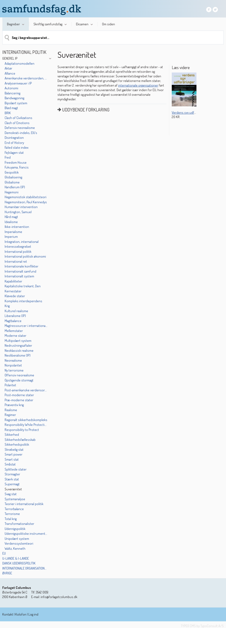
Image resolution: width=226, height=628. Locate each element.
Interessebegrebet (18, 246)
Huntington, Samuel (18, 212)
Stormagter (12, 474)
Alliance (10, 73)
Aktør (8, 68)
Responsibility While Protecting (26, 424)
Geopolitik (12, 172)
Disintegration (14, 137)
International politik (18, 251)
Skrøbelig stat (14, 449)
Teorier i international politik (24, 504)
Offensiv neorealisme (19, 375)
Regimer (10, 415)
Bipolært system (16, 103)
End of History (14, 142)
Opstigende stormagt (19, 380)
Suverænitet (13, 489)
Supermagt (12, 484)
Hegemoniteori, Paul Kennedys (26, 202)
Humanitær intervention (21, 207)
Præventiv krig (14, 405)
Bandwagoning (14, 98)
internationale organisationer (138, 85)
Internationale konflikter (21, 266)
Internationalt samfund (20, 271)
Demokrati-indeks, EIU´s (21, 133)
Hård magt (11, 217)
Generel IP (9, 58)
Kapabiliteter (13, 281)
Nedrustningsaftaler (18, 345)
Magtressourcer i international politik (26, 325)
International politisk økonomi (25, 256)
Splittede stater (16, 469)
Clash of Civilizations (18, 118)
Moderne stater (15, 335)
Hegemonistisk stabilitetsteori (25, 197)
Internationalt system (19, 276)
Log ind (33, 614)
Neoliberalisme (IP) (17, 355)
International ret (16, 261)
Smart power (13, 454)
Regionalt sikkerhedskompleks (26, 420)
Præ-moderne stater (19, 400)
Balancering (12, 93)
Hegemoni (11, 192)
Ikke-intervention (17, 226)
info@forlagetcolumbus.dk (59, 597)
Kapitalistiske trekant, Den (23, 286)
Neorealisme (13, 360)
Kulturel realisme (16, 311)
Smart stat (12, 459)
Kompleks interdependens (23, 301)
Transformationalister (19, 523)
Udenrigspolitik (15, 528)
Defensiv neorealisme (20, 127)
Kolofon (20, 614)
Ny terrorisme (14, 370)
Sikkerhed (12, 434)
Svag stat (11, 494)
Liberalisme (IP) (15, 316)
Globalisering (13, 177)
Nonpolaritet (13, 365)
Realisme (11, 410)
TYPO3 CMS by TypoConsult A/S (202, 626)
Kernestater (13, 291)
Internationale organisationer (24, 568)
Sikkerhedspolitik (17, 444)
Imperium (11, 236)
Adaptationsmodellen (19, 63)
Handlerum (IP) (15, 187)
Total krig (11, 519)
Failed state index (16, 147)
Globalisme (12, 182)
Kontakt (7, 614)
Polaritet (10, 385)
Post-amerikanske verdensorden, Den (26, 390)
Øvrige (7, 573)
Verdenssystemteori (19, 543)
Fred (8, 157)
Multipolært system (18, 340)
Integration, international (22, 241)
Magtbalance (13, 321)
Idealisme (11, 222)
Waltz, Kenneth (15, 548)
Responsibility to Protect (22, 429)
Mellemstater (14, 331)
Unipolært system (17, 538)
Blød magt (11, 108)
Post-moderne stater (19, 395)
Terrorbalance (14, 509)
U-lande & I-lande (15, 558)
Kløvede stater (15, 296)
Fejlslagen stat (14, 152)
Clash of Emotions (17, 123)
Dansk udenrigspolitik (19, 563)
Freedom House (16, 162)
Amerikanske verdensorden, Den (26, 78)
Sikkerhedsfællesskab (20, 439)
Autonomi (11, 88)
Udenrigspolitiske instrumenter (26, 533)
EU (4, 553)
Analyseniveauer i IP (18, 83)
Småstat (10, 464)
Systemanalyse (15, 499)
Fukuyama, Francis (17, 167)
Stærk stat (12, 479)
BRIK (8, 113)
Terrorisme (12, 514)
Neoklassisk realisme (19, 350)
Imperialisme (13, 232)
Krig (7, 306)
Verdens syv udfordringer (189, 112)
